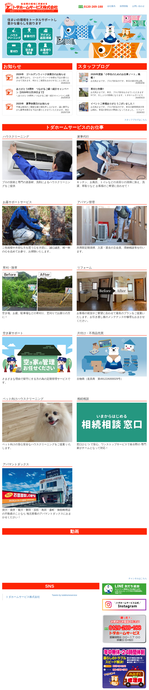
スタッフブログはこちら (135, 120)
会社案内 (111, 6)
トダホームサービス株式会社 (23, 596)
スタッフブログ (93, 66)
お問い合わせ (138, 6)
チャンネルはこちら (137, 578)
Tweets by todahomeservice (64, 595)
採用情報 (124, 6)
